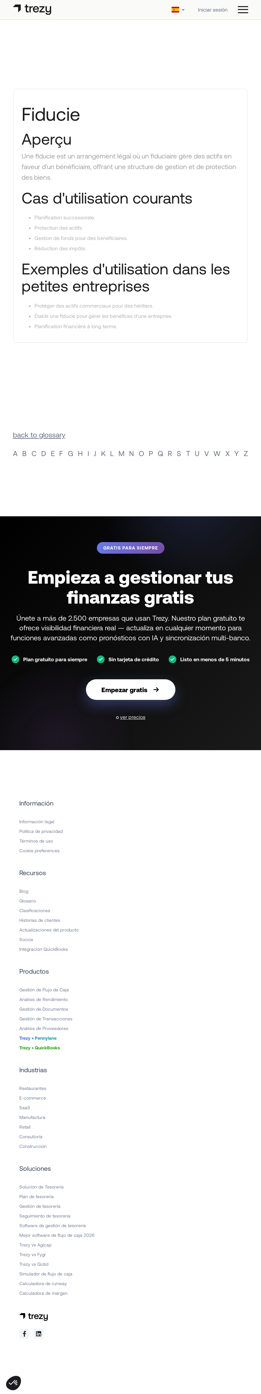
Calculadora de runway (43, 1283)
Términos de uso (36, 841)
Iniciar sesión (213, 9)
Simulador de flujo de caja (45, 1273)
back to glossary (39, 434)
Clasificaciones (34, 910)
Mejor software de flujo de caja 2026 (56, 1235)
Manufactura (32, 1117)
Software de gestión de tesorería (52, 1225)
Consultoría (30, 1136)
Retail (25, 1127)
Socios (26, 939)
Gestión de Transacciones (45, 1018)
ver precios (132, 717)
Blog (23, 891)
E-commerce (32, 1098)
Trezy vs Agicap (35, 1244)
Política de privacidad (41, 831)
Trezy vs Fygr (32, 1254)
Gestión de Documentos (43, 1009)
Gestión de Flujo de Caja (44, 989)
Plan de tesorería (36, 1196)
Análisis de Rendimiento (43, 999)
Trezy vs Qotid (33, 1264)
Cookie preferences (39, 850)
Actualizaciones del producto (49, 929)
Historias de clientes (39, 920)
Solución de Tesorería (41, 1186)
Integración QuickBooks (43, 949)
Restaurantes (32, 1088)
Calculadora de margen (43, 1293)
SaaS (24, 1107)
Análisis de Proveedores (43, 1028)
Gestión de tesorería (40, 1206)
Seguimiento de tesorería (44, 1215)
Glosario (27, 900)
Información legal (36, 821)
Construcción (33, 1146)
